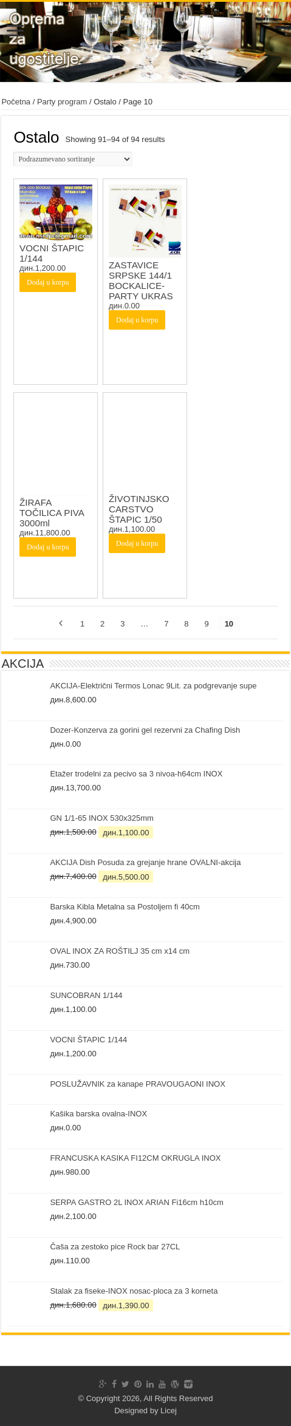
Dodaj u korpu (48, 282)
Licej (168, 1410)
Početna (15, 101)
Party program (62, 101)
